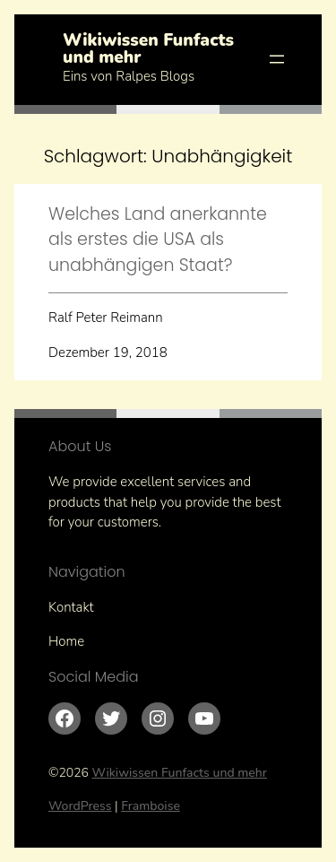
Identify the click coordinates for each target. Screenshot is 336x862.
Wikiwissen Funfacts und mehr (148, 49)
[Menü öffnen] (277, 59)
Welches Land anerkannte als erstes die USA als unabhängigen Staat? (157, 239)
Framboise (150, 805)
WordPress (80, 805)
